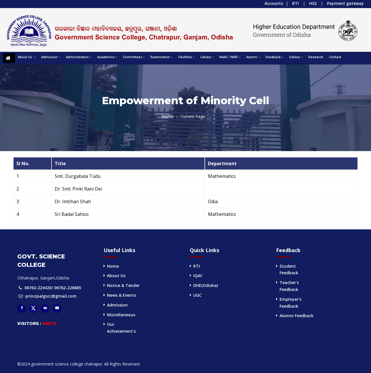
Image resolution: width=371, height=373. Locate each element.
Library (207, 57)
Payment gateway (345, 3)
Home (167, 116)
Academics (107, 57)
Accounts (274, 3)
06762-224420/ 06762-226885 (52, 287)
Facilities (186, 57)
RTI (295, 3)
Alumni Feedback (296, 315)
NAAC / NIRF (229, 57)
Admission (50, 57)
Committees (134, 57)
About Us (26, 57)
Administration (78, 57)
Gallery (296, 57)
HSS (313, 3)
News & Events (121, 295)
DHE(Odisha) (205, 285)
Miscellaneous (121, 314)
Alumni (253, 57)
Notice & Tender (123, 285)
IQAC (198, 275)
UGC (197, 295)
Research (315, 57)
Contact (335, 57)
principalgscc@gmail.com (51, 296)
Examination (161, 57)
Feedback (274, 57)
